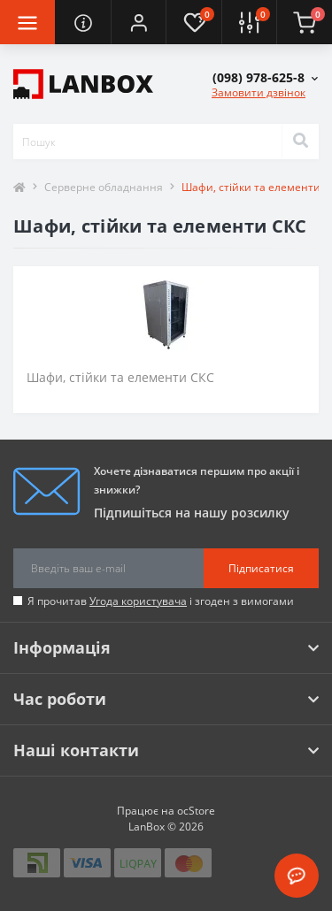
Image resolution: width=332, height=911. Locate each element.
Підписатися (261, 568)
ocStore (196, 810)
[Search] (300, 141)
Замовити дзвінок (258, 92)
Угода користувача (138, 601)
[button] (138, 22)
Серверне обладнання (103, 187)
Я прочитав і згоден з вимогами (160, 601)
